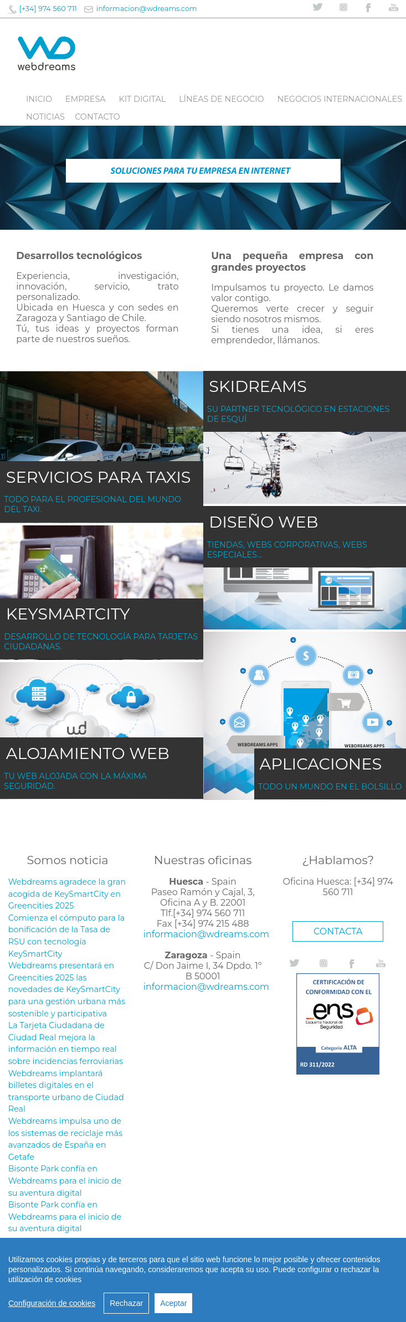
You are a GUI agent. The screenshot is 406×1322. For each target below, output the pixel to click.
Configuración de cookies (51, 1303)
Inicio (39, 99)
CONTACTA (338, 931)
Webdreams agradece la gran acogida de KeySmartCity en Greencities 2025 (67, 894)
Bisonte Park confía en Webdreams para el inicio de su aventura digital (65, 1180)
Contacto (97, 117)
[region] (203, 1280)
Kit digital (142, 99)
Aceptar (173, 1303)
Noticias (45, 117)
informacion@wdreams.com (146, 8)
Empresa (85, 99)
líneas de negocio (221, 99)
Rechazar (126, 1303)
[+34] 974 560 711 (48, 8)
